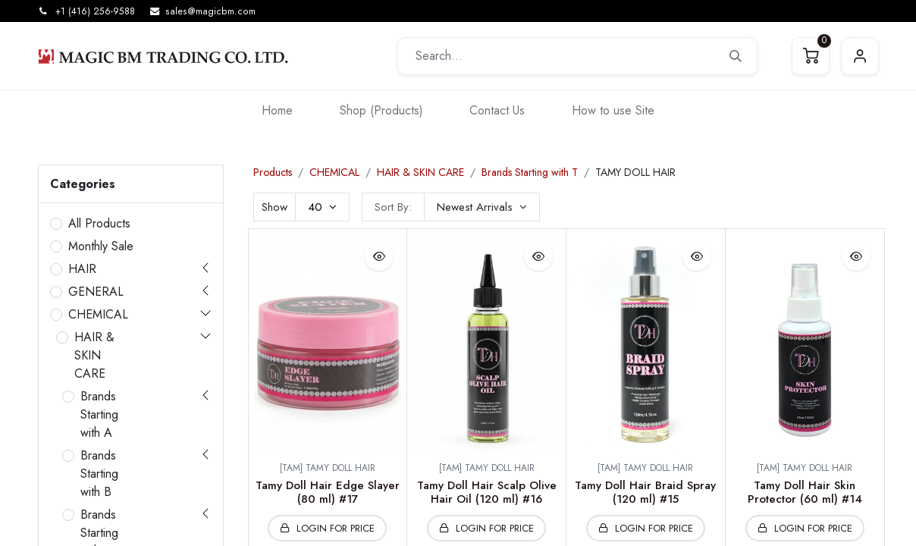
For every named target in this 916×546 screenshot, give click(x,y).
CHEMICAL (98, 314)
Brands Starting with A (99, 414)
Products (272, 172)
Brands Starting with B (99, 473)
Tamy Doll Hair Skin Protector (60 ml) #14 (805, 492)
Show (274, 207)
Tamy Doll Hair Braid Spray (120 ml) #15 (645, 492)
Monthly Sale (100, 246)
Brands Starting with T (530, 172)
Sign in (860, 56)
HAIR (82, 269)
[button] (482, 207)
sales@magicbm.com (210, 11)
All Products (99, 223)
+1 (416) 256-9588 (95, 11)
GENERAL (96, 291)
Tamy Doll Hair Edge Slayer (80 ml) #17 (328, 492)
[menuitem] (277, 110)
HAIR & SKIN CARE (94, 355)
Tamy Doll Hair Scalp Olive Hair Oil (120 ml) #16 (487, 492)
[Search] (735, 56)
